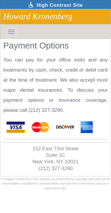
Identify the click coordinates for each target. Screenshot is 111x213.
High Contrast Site (55, 5)
